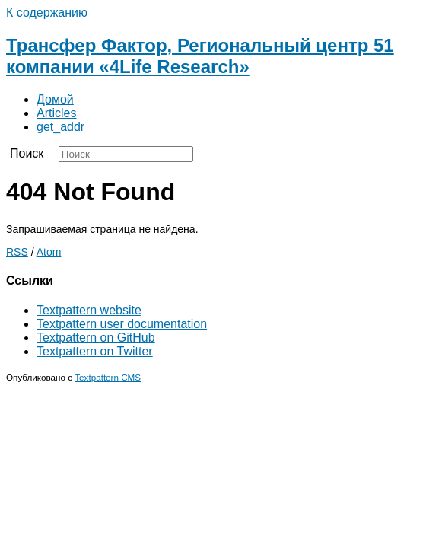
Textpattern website (89, 310)
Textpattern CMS (108, 377)
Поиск (26, 153)
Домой (55, 99)
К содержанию (46, 12)
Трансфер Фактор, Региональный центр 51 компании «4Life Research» (200, 56)
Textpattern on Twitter (95, 351)
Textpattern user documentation (122, 323)
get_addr (60, 126)
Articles (56, 113)
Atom (49, 252)
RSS (17, 252)
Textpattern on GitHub (96, 337)
